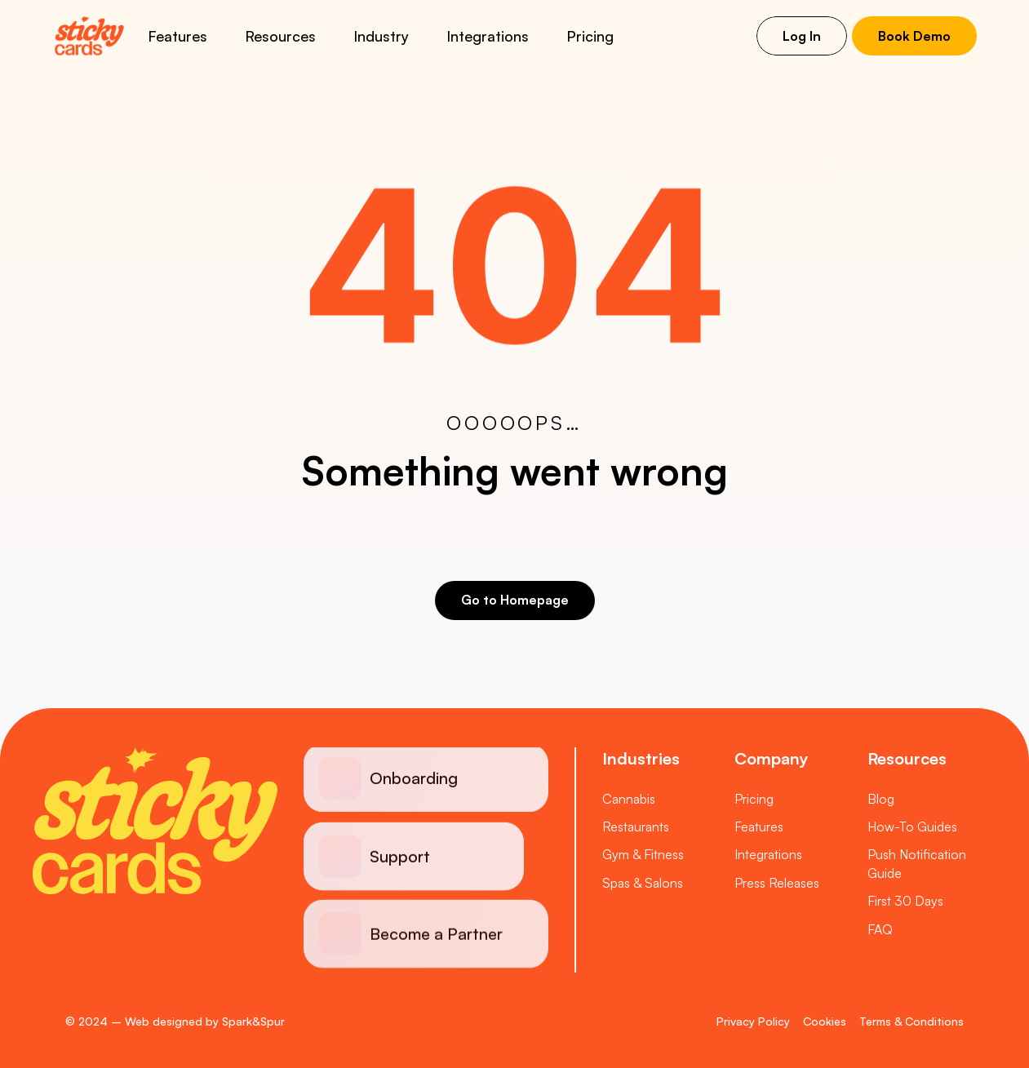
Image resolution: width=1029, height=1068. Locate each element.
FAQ (880, 929)
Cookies (824, 1021)
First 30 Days (905, 901)
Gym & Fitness (643, 854)
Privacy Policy (753, 1021)
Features (758, 826)
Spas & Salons (642, 883)
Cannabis (628, 799)
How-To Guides (912, 826)
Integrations (768, 854)
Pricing (590, 36)
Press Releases (776, 883)
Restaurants (635, 826)
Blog (880, 799)
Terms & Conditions (911, 1021)
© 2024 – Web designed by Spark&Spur (175, 1021)
